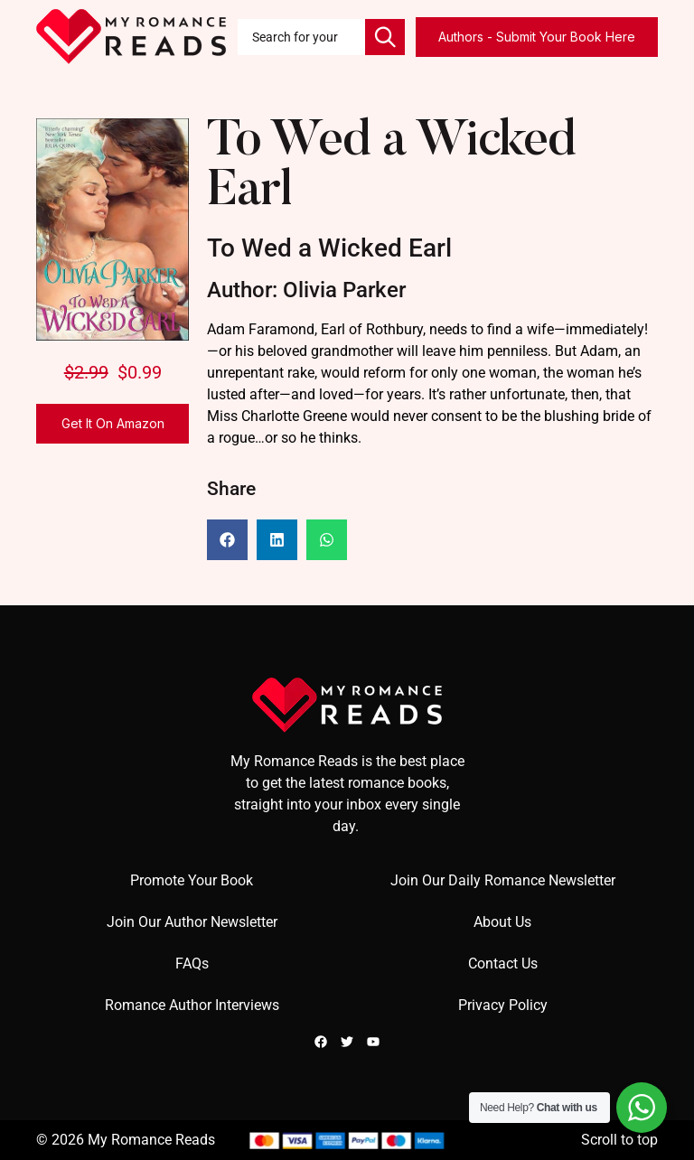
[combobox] (302, 37)
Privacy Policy (503, 1005)
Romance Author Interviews (192, 1005)
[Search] (385, 37)
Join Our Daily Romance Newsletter (502, 880)
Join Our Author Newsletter (192, 922)
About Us (502, 922)
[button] (227, 539)
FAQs (192, 963)
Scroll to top (619, 1139)
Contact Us (503, 963)
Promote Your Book (191, 880)
